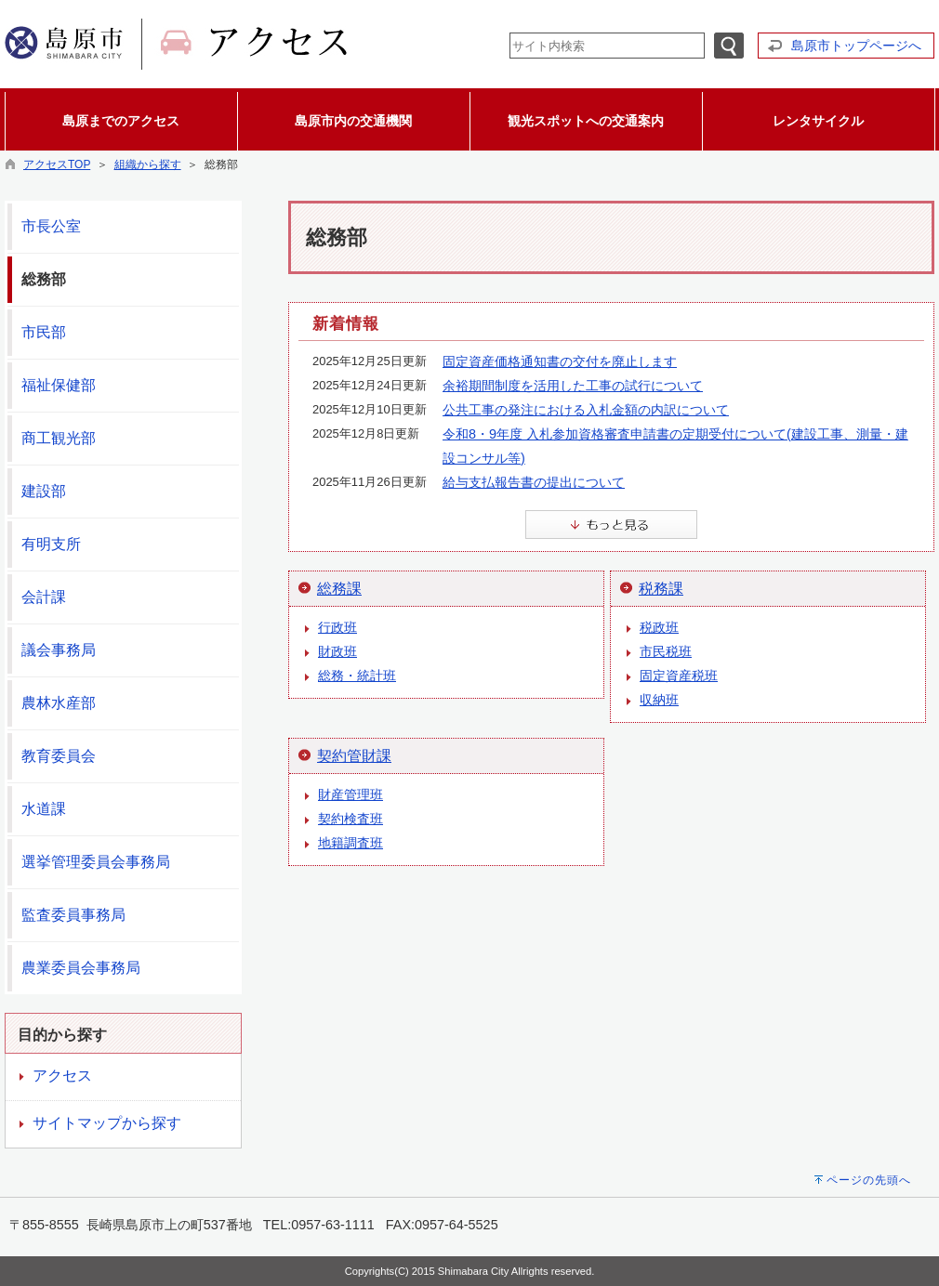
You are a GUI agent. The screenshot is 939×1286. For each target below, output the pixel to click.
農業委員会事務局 (80, 968)
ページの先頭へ (869, 1180)
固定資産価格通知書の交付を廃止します (560, 361)
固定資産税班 (679, 675)
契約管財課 (354, 756)
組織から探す (147, 164)
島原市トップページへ (856, 45)
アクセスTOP (56, 164)
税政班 (659, 627)
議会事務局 (58, 650)
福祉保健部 (58, 385)
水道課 (43, 809)
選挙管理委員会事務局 (95, 862)
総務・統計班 (357, 675)
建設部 (43, 491)
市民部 (43, 332)
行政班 (337, 627)
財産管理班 (350, 794)
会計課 (43, 597)
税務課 (661, 589)
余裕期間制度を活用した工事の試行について (573, 385)
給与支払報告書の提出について (534, 482)
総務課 (339, 589)
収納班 (659, 699)
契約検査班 (350, 818)
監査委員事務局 (73, 915)
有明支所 (51, 544)
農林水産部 (58, 703)
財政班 (337, 651)
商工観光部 (58, 438)
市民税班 (666, 651)
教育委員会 (58, 756)
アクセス (62, 1075)
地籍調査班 (350, 842)
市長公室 (51, 226)
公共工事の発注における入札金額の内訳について (586, 409)
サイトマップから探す (107, 1123)
